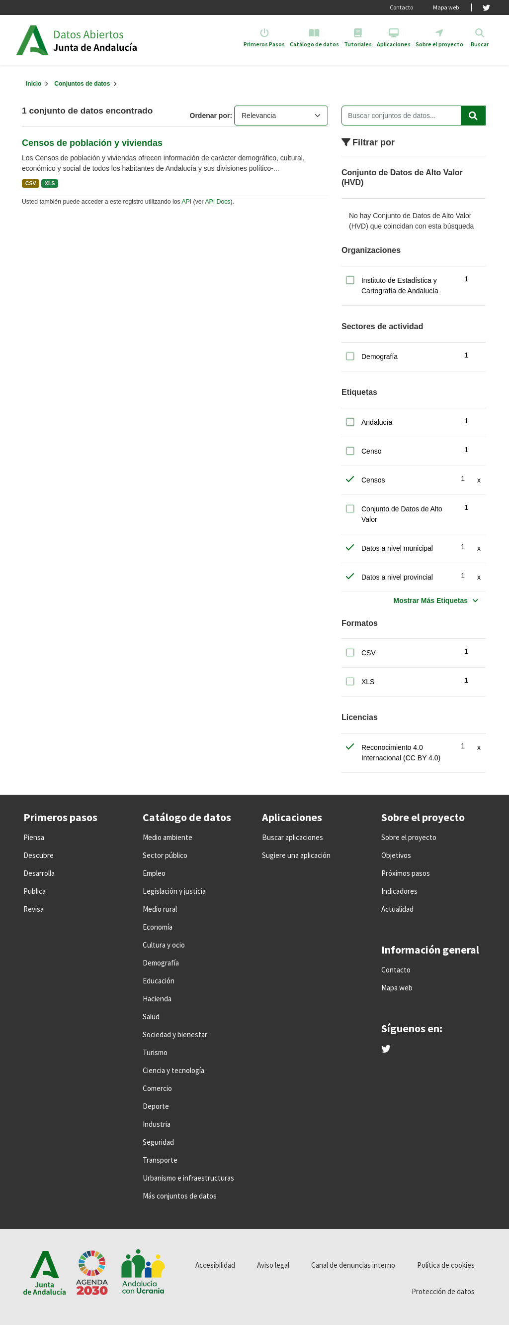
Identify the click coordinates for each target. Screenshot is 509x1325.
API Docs (217, 201)
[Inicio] (33, 83)
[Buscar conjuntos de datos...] (413, 115)
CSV (30, 183)
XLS (50, 183)
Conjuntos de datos (82, 83)
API (186, 201)
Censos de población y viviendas (92, 143)
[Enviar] (473, 115)
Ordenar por (210, 116)
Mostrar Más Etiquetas (431, 600)
